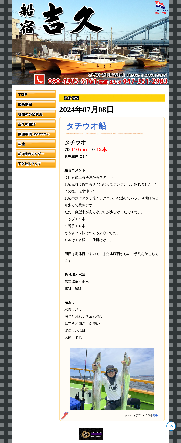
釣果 (155, 415)
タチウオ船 (86, 126)
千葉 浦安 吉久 (90, 42)
